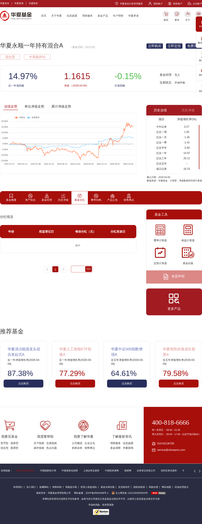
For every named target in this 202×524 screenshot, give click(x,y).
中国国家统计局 (48, 470)
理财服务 (87, 15)
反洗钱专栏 (124, 487)
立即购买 (154, 46)
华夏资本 (4, 3)
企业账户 (197, 3)
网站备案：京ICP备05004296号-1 (91, 493)
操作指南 (39, 448)
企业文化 (90, 443)
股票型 (14, 448)
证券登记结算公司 (146, 470)
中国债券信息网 (70, 470)
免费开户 (193, 46)
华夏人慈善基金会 (25, 470)
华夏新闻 (128, 448)
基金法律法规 (107, 487)
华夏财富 (33, 3)
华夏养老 (133, 15)
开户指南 (39, 443)
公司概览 (77, 443)
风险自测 (153, 487)
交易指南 (51, 443)
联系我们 (18, 487)
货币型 (4, 443)
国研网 (127, 470)
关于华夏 (56, 15)
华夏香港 (18, 3)
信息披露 (72, 15)
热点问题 (51, 448)
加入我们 (31, 487)
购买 (166, 20)
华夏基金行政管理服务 (131, 3)
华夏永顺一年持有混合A (31, 45)
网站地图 (166, 487)
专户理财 (118, 15)
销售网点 (90, 448)
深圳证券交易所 (169, 470)
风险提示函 (71, 487)
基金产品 (103, 15)
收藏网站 (44, 487)
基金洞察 (115, 448)
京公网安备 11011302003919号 (130, 493)
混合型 (4, 448)
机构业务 (77, 448)
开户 (187, 20)
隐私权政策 (139, 487)
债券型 (14, 443)
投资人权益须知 (89, 487)
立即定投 (174, 46)
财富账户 (177, 3)
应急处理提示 (182, 487)
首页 (43, 15)
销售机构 (57, 487)
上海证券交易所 (91, 470)
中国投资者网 (112, 470)
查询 (177, 20)
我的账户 (158, 3)
